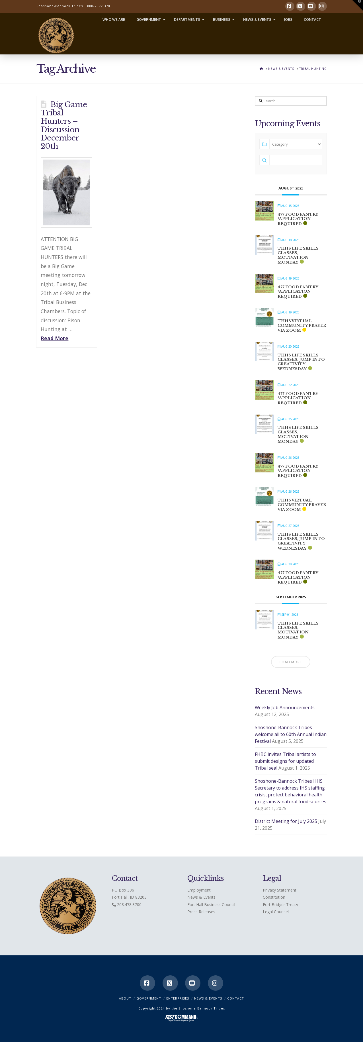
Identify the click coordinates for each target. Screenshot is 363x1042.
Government (148, 998)
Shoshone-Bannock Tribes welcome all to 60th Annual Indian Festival (291, 734)
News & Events (201, 897)
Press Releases (201, 911)
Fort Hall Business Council (211, 904)
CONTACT (235, 998)
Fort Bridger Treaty (280, 904)
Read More (54, 338)
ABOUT (125, 998)
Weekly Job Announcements (285, 707)
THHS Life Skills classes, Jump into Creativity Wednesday (301, 362)
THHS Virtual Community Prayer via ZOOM (302, 326)
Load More (291, 662)
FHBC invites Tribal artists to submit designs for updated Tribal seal (285, 761)
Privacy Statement (279, 890)
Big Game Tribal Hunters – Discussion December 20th (64, 125)
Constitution (274, 897)
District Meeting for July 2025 (286, 821)
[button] (357, 5)
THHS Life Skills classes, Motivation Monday (298, 255)
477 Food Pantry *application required (298, 219)
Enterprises (177, 998)
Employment (199, 890)
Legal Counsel (276, 911)
